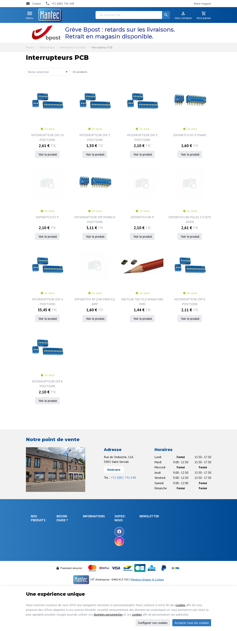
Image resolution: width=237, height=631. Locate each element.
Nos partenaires (115, 545)
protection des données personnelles (179, 547)
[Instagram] (142, 541)
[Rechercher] (166, 15)
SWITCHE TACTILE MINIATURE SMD (142, 301)
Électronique (47, 47)
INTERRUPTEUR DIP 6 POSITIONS (189, 301)
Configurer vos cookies (153, 623)
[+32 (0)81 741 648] (60, 3)
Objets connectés (37, 546)
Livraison (63, 533)
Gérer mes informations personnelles (72, 573)
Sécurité (36, 538)
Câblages (36, 558)
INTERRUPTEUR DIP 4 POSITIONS (47, 301)
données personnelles (108, 614)
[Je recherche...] (133, 15)
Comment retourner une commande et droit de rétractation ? (72, 543)
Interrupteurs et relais (73, 47)
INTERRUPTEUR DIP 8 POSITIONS (47, 383)
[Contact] (33, 3)
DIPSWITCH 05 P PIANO (189, 135)
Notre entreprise (116, 524)
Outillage (36, 553)
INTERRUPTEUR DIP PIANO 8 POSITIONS (94, 219)
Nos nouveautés (115, 534)
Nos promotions (115, 529)
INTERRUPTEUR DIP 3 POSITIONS (94, 137)
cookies (180, 605)
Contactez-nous (115, 540)
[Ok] (201, 528)
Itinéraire (113, 470)
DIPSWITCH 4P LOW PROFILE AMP (95, 301)
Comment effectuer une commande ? (72, 526)
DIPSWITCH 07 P (47, 217)
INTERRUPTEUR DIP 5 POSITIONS (142, 137)
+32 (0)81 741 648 (123, 477)
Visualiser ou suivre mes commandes (72, 554)
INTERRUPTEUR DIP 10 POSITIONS (47, 137)
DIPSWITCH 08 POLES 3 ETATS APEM (190, 219)
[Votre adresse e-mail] (182, 528)
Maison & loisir (39, 569)
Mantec (30, 47)
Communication (40, 564)
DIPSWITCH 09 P (142, 217)
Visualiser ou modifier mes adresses (74, 564)
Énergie (35, 533)
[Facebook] (142, 531)
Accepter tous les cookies (192, 623)
